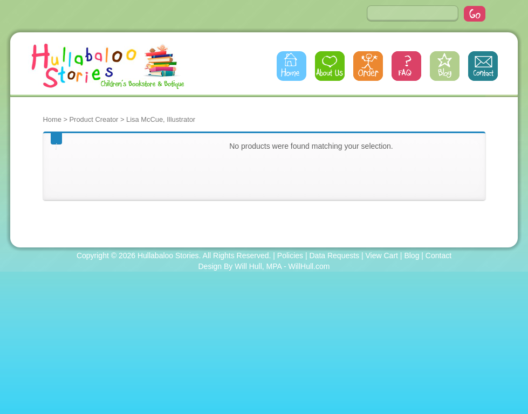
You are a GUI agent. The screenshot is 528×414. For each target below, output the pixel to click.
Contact (483, 66)
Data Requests (335, 255)
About (330, 66)
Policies (290, 255)
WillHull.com (309, 266)
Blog (445, 66)
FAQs (406, 66)
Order (368, 66)
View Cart (382, 255)
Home (291, 66)
